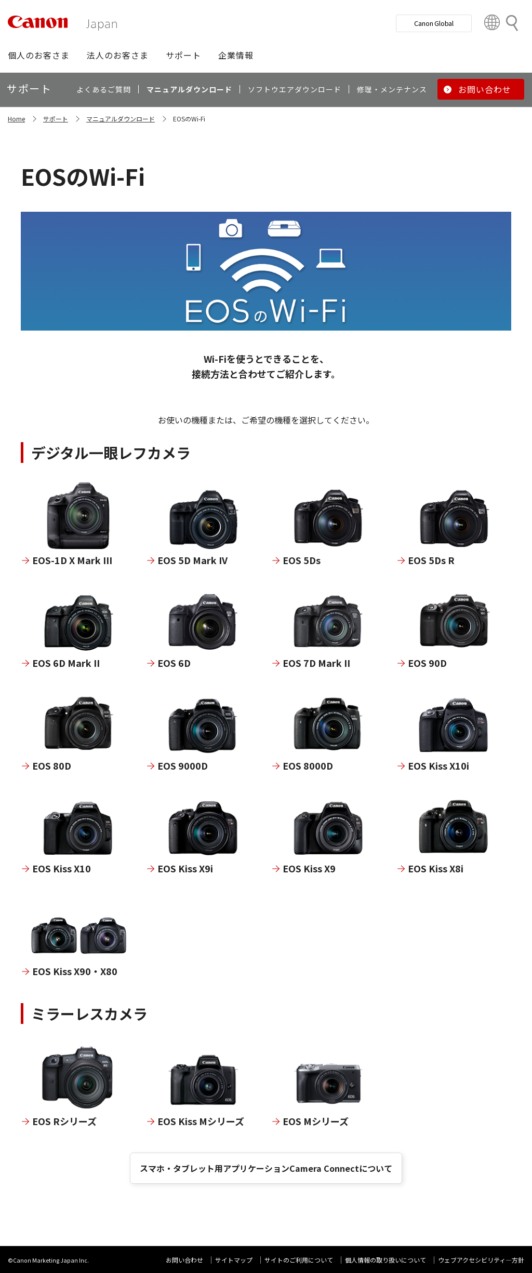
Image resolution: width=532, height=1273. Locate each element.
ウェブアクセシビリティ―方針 (481, 1259)
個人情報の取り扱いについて (385, 1259)
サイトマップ (233, 1259)
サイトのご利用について (298, 1259)
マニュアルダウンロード (120, 118)
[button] (39, 55)
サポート (55, 118)
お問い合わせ (184, 1259)
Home (16, 118)
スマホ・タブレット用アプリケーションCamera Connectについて (266, 1168)
